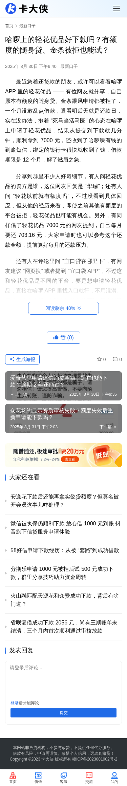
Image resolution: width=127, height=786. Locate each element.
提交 (64, 712)
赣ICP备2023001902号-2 (94, 759)
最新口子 (69, 66)
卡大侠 (47, 759)
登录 (14, 703)
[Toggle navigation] (116, 8)
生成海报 (22, 359)
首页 (9, 25)
